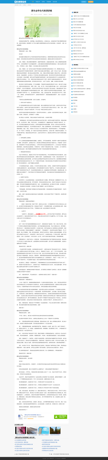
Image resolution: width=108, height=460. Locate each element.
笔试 (74, 103)
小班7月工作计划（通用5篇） (80, 48)
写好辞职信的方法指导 (78, 91)
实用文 (43, 1)
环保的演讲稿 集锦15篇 (23, 454)
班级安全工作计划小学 (78, 53)
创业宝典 (55, 1)
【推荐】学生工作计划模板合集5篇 (81, 56)
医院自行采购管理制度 (78, 80)
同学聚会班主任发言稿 (47, 450)
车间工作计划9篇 (77, 27)
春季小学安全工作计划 (78, 59)
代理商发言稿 (18, 446)
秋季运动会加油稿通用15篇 (79, 71)
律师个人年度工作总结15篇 (79, 42)
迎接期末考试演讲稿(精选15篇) (49, 448)
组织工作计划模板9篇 (78, 21)
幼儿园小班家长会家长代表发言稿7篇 (51, 446)
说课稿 (74, 109)
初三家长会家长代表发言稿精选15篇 (24, 444)
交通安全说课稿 (76, 74)
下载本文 (50, 14)
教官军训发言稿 (46, 444)
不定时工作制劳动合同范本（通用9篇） (82, 88)
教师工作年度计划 (77, 50)
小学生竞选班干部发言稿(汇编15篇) (61, 454)
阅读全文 (45, 14)
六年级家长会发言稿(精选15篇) (49, 442)
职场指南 (49, 1)
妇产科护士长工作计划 (78, 39)
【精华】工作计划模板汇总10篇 (80, 33)
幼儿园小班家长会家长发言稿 (22, 450)
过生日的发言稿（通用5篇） (22, 442)
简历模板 (75, 100)
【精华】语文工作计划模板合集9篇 (81, 16)
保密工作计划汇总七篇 (78, 36)
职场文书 (38, 1)
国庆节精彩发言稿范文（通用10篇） (51, 440)
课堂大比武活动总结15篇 (79, 30)
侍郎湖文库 (51, 458)
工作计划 (75, 106)
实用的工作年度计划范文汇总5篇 (80, 68)
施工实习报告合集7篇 (78, 82)
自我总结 (75, 111)
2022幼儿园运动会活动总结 (79, 24)
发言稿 (29, 5)
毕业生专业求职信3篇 (78, 77)
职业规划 (75, 97)
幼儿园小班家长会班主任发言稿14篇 (24, 448)
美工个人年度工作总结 (78, 85)
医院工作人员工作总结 (78, 18)
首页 (33, 1)
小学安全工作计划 (77, 45)
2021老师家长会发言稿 (20, 440)
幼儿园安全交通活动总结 (79, 94)
